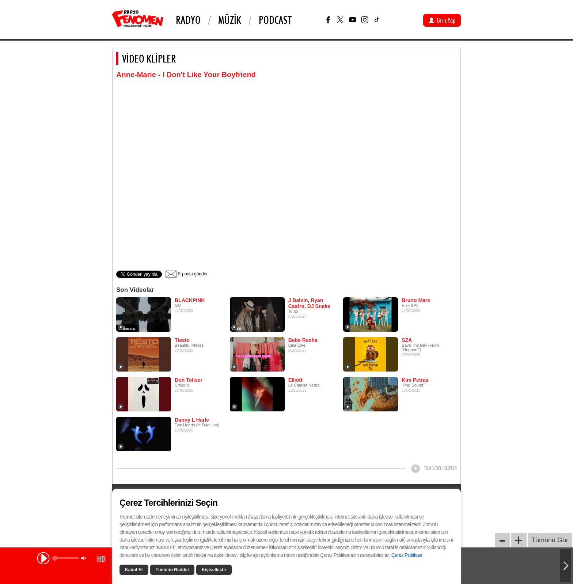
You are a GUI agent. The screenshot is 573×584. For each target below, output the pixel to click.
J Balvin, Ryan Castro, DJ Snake (309, 303)
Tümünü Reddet (172, 569)
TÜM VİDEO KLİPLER (440, 468)
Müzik (229, 19)
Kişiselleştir (214, 569)
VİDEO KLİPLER (149, 58)
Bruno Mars (416, 300)
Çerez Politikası (406, 555)
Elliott (295, 380)
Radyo (188, 19)
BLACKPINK (190, 300)
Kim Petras (415, 380)
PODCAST (275, 19)
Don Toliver (188, 380)
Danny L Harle (192, 420)
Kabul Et (134, 569)
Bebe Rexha (303, 340)
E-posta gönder (187, 273)
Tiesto (182, 340)
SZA (407, 340)
